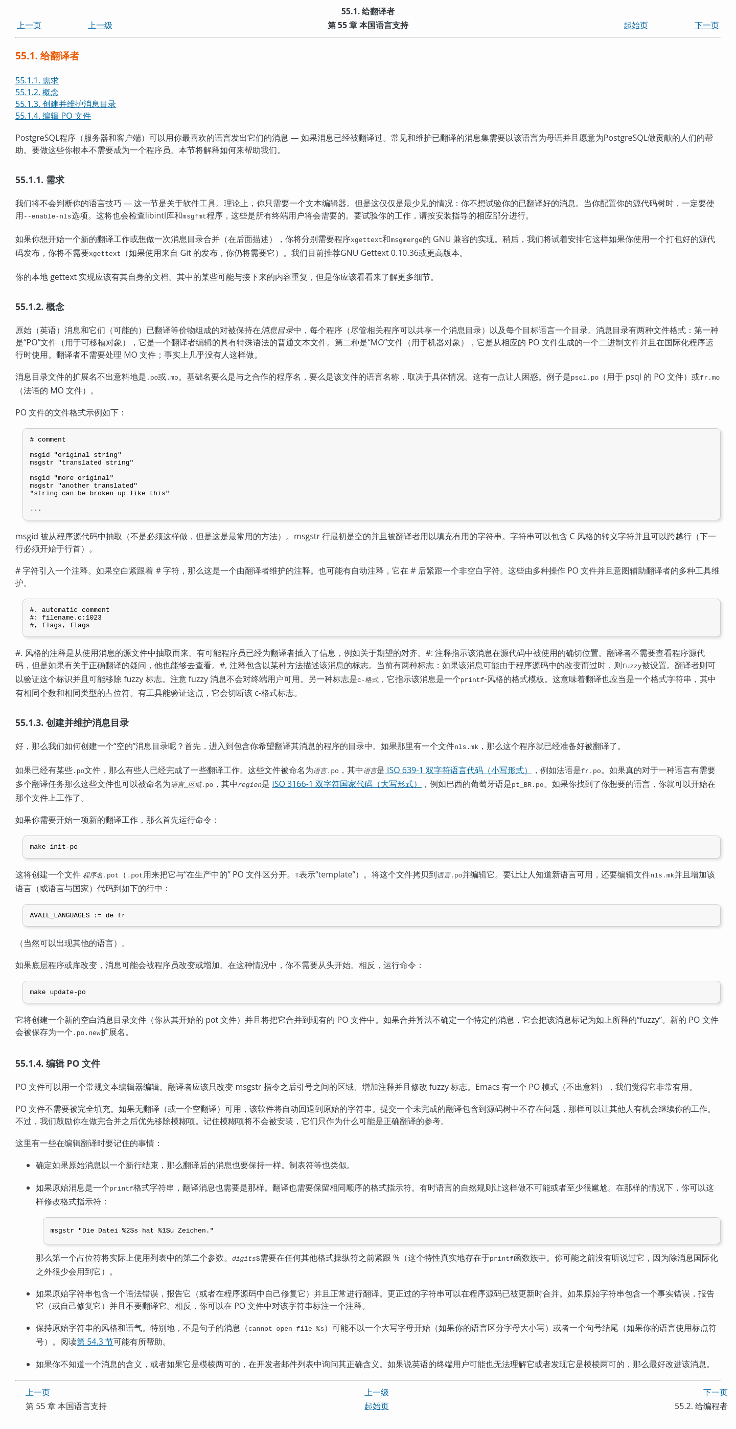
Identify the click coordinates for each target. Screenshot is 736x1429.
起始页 (636, 25)
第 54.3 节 (95, 1353)
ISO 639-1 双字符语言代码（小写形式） (458, 782)
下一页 (707, 25)
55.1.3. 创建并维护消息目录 (65, 103)
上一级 (100, 25)
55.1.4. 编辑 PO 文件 (53, 115)
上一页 (29, 25)
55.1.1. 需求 (37, 80)
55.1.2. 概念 (37, 92)
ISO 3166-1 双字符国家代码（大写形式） (347, 795)
